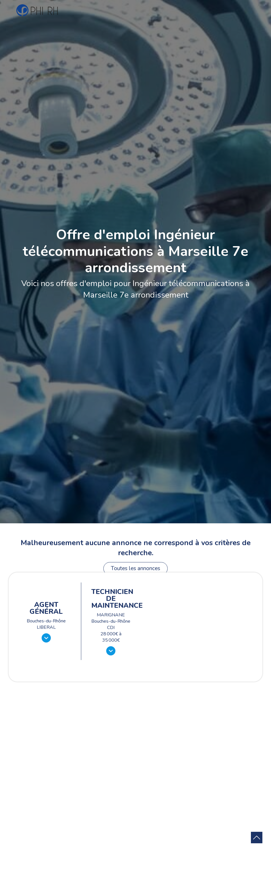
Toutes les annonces (135, 568)
